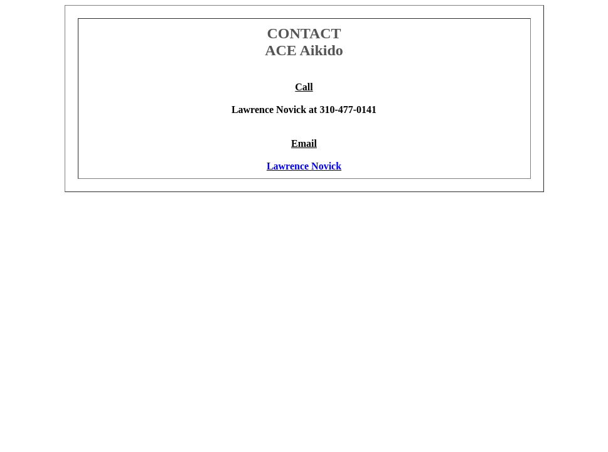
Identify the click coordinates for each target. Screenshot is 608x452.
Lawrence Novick (304, 166)
